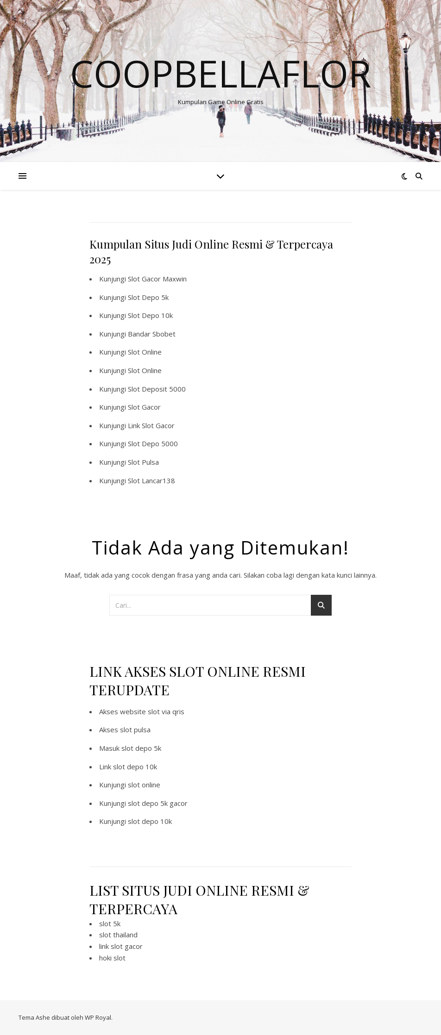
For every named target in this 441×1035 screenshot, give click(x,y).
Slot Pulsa (143, 462)
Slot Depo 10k (150, 315)
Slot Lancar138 (151, 480)
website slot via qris (152, 711)
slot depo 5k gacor (158, 803)
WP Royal (98, 1017)
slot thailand (118, 934)
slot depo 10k (135, 766)
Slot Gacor (144, 407)
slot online (144, 784)
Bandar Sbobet (152, 333)
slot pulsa (135, 729)
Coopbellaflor (220, 73)
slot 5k (109, 923)
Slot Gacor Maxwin (157, 278)
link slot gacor (121, 946)
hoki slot (112, 957)
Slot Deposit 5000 (157, 388)
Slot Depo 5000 (153, 443)
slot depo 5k (141, 748)
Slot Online (145, 351)
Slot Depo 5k (148, 297)
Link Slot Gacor (151, 425)
